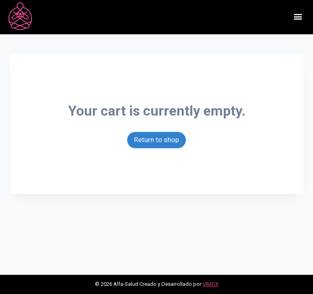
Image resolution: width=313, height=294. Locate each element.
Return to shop (156, 140)
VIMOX (210, 284)
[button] (298, 16)
